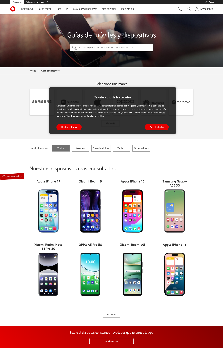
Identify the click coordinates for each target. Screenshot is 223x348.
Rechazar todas (69, 127)
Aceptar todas (157, 127)
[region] (112, 110)
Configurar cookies (95, 116)
